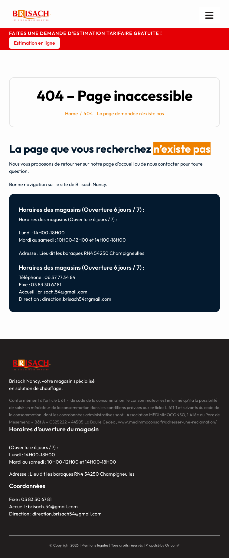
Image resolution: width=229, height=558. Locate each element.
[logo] (31, 10)
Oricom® (172, 545)
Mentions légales (94, 545)
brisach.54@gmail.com (62, 292)
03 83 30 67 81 (46, 284)
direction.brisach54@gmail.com (76, 299)
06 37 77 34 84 (60, 277)
